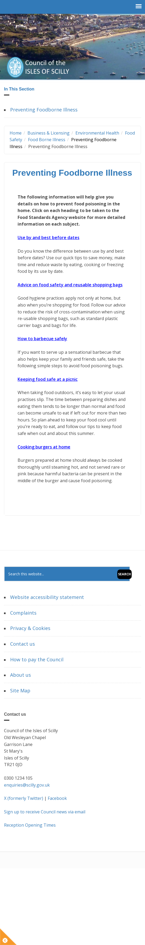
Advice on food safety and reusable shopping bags (70, 285)
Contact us (22, 644)
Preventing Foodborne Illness (44, 109)
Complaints (23, 613)
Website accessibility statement (47, 597)
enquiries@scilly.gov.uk (27, 785)
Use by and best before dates (48, 237)
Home (16, 133)
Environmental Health (97, 133)
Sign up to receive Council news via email (44, 812)
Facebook (57, 798)
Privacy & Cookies (30, 628)
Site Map (20, 690)
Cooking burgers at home (44, 447)
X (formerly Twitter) (23, 798)
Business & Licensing (48, 133)
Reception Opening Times (30, 825)
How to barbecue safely (42, 339)
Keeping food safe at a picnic (48, 379)
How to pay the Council (36, 659)
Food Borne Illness (46, 140)
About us (20, 675)
